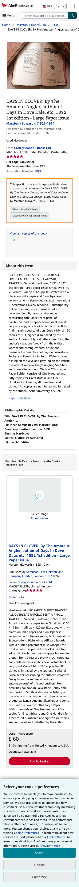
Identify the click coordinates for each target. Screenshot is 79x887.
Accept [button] (39, 853)
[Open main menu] (9, 15)
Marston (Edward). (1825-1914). (37, 24)
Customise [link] (39, 877)
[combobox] (45, 15)
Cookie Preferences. (26, 832)
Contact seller (16, 597)
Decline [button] (39, 865)
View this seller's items (25, 209)
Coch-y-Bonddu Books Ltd (34, 582)
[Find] (72, 15)
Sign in (60, 6)
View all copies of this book (28, 233)
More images (39, 518)
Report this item (19, 398)
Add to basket (39, 761)
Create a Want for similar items (29, 215)
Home (6, 24)
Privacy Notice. (50, 845)
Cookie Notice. (56, 837)
